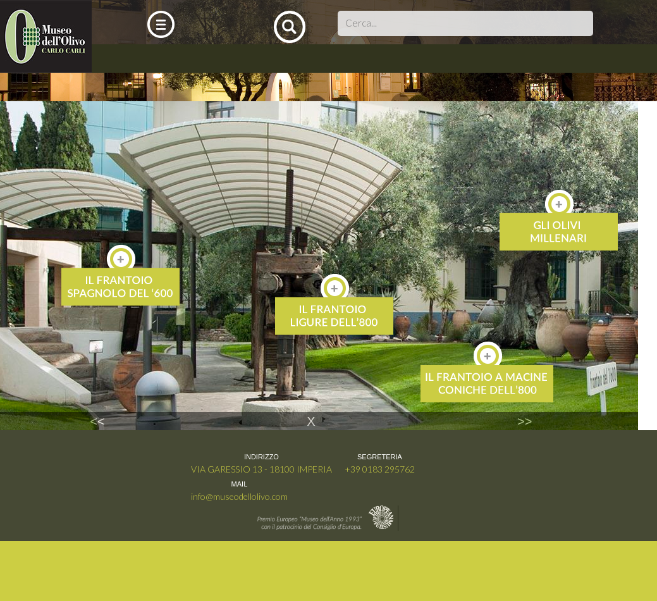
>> (524, 421)
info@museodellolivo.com (239, 496)
